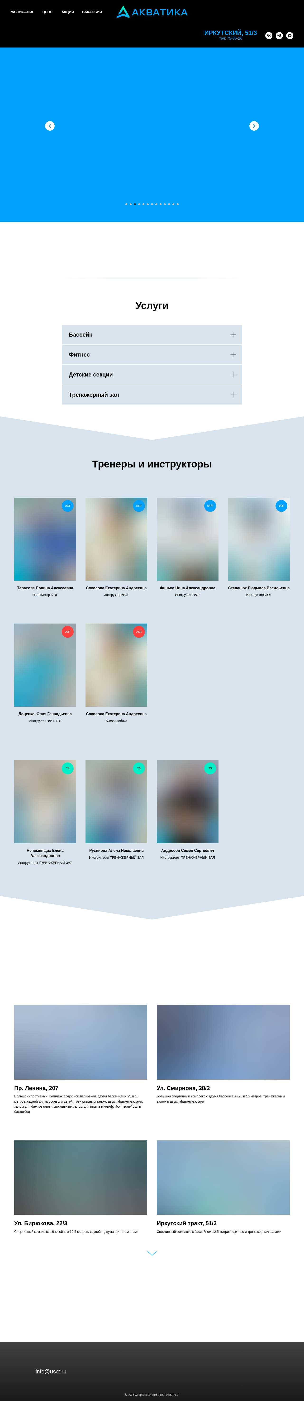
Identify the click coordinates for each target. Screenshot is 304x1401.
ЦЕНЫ (47, 12)
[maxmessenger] (289, 35)
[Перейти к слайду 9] (161, 204)
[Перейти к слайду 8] (156, 204)
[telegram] (279, 35)
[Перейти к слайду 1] (126, 204)
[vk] (268, 35)
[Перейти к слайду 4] (139, 204)
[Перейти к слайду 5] (143, 204)
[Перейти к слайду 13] (178, 204)
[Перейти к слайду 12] (173, 204)
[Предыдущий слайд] (50, 126)
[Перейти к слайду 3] (135, 204)
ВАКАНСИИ (92, 12)
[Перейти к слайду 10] (165, 204)
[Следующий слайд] (254, 126)
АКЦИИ (68, 12)
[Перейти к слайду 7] (152, 204)
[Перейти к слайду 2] (131, 204)
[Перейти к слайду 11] (169, 204)
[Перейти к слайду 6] (148, 204)
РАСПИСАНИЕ (22, 12)
